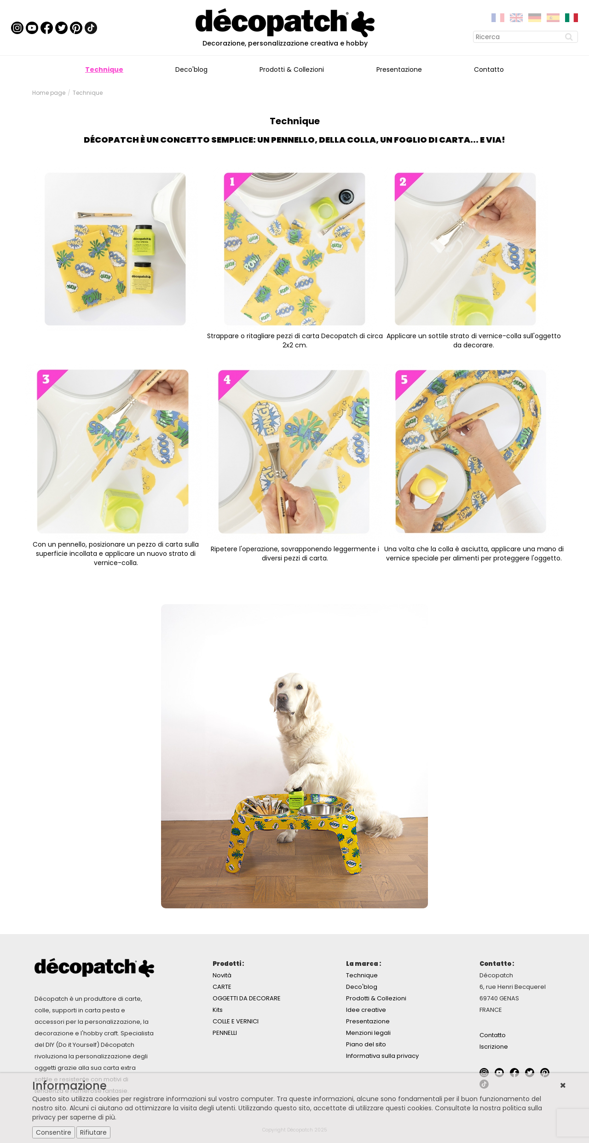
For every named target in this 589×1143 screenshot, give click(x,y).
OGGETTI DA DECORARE (247, 998)
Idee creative (366, 1009)
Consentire (53, 1132)
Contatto (489, 69)
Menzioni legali (368, 1032)
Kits (218, 1009)
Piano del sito (366, 1044)
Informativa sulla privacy (382, 1055)
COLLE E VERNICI (236, 1021)
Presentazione (399, 69)
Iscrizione (493, 1046)
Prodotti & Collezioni (292, 69)
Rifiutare (93, 1132)
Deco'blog (191, 69)
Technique (104, 69)
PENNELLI (225, 1032)
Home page (48, 93)
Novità (222, 975)
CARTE (222, 986)
